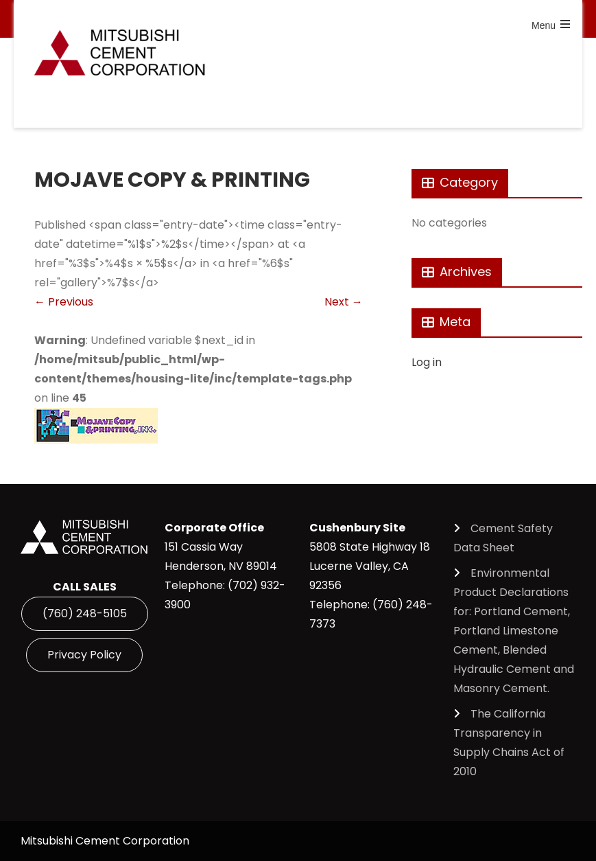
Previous (63, 302)
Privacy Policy (84, 655)
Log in (427, 362)
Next (343, 302)
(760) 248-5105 (85, 613)
